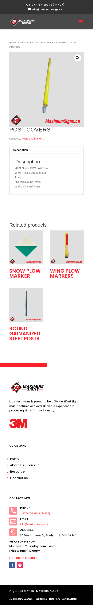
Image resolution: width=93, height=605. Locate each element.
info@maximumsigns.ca (34, 524)
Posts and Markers (57, 42)
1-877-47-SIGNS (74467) (35, 513)
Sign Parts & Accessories (31, 42)
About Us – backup (25, 465)
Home (12, 42)
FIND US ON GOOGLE (23, 558)
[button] (77, 57)
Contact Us (19, 478)
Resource (17, 471)
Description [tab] (20, 150)
